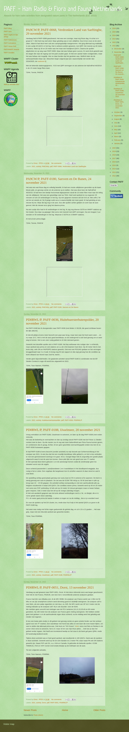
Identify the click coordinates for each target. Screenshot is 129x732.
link (77, 626)
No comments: (56, 163)
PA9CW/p (45, 166)
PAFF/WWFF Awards (11, 49)
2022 (114, 42)
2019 (114, 151)
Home (65, 710)
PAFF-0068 (57, 166)
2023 (114, 39)
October (117, 112)
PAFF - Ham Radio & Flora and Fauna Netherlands (63, 9)
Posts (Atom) (38, 715)
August (117, 119)
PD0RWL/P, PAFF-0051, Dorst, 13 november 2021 (60, 587)
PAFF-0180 (57, 307)
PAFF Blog (8, 28)
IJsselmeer (46, 575)
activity (38, 166)
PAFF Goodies (9, 53)
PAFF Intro (8, 31)
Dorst (44, 703)
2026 (114, 28)
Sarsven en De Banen (70, 307)
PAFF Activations (10, 43)
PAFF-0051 (54, 703)
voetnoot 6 (42, 61)
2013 (114, 172)
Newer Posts (30, 710)
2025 (114, 32)
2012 (114, 176)
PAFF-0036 (69, 420)
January (117, 143)
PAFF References (10, 40)
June (116, 126)
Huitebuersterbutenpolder (51, 420)
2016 (114, 162)
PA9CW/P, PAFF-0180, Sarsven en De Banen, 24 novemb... (119, 70)
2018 (114, 155)
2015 (114, 165)
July (115, 123)
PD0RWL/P (78, 420)
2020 (114, 148)
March (116, 136)
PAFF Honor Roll (10, 46)
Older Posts (99, 710)
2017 (114, 158)
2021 (33, 166)
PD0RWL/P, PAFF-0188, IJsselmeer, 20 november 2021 (63, 430)
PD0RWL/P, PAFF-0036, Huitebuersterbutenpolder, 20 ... (119, 81)
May (116, 129)
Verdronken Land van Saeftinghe (74, 166)
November (118, 52)
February (117, 140)
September (118, 116)
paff (51, 166)
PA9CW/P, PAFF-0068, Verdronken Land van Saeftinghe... (119, 59)
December (118, 49)
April (116, 133)
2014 (114, 169)
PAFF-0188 (58, 575)
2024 (114, 35)
